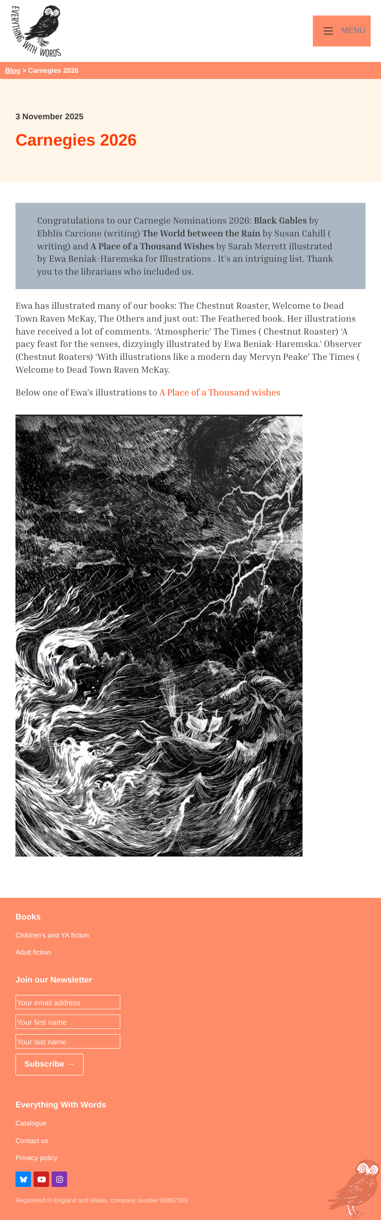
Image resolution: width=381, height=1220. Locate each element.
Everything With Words (60, 1105)
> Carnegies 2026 (49, 70)
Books (28, 917)
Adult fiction (33, 952)
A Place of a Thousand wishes (220, 392)
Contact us (31, 1141)
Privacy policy (36, 1158)
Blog (12, 70)
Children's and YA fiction (52, 935)
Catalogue (30, 1123)
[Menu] (342, 30)
